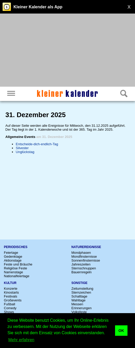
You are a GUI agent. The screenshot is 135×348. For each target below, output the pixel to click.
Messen (77, 304)
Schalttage (79, 296)
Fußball (9, 304)
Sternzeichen (81, 292)
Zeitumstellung (83, 288)
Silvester (22, 148)
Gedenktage (13, 256)
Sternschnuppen (84, 268)
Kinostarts (11, 292)
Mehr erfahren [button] (21, 340)
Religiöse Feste (15, 268)
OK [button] (121, 330)
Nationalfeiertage (16, 276)
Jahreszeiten (81, 264)
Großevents (13, 300)
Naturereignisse (86, 247)
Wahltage (79, 300)
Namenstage (13, 272)
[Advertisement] (67, 50)
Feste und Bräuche (18, 264)
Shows (9, 312)
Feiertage (11, 253)
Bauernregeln (82, 272)
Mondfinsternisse (84, 256)
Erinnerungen (82, 308)
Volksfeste (79, 312)
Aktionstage (13, 260)
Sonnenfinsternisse (86, 260)
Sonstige (80, 283)
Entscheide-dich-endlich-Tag (37, 144)
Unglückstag (25, 152)
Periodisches (15, 247)
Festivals (10, 296)
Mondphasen (81, 253)
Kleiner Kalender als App (37, 7)
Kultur (10, 283)
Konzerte (10, 288)
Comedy (10, 308)
